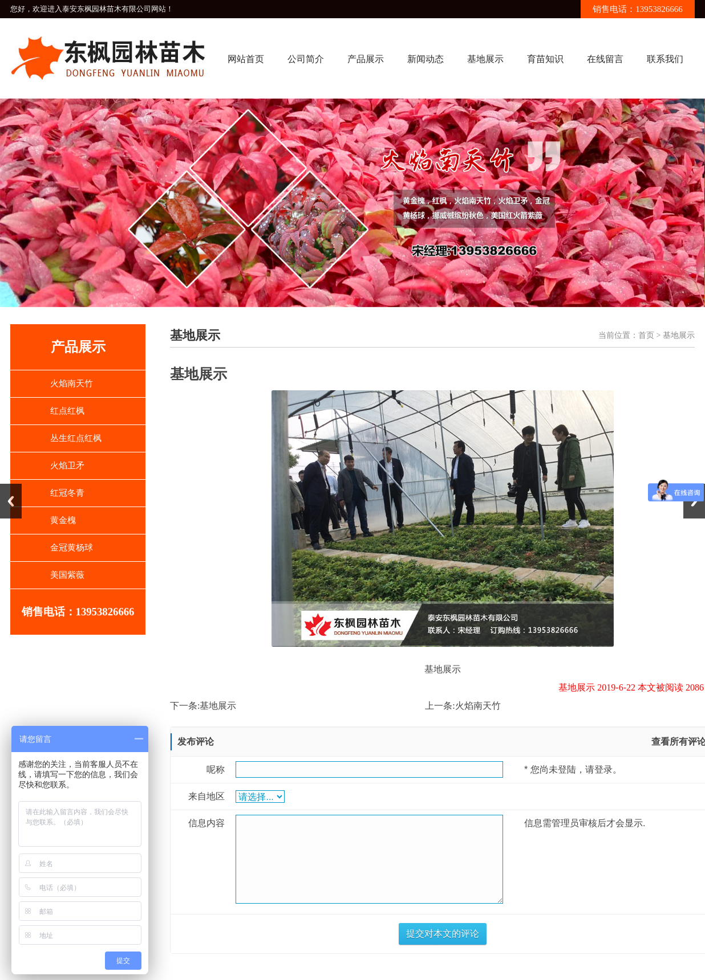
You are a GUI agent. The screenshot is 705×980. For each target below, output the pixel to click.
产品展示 (365, 59)
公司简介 (305, 59)
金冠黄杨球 (71, 547)
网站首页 (246, 59)
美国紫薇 (67, 574)
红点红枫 (67, 410)
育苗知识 (545, 59)
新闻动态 (425, 59)
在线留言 (605, 59)
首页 (646, 335)
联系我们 (665, 59)
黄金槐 (63, 520)
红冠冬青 (67, 492)
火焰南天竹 (71, 383)
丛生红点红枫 (76, 438)
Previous (11, 501)
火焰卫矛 (67, 465)
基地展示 (485, 59)
